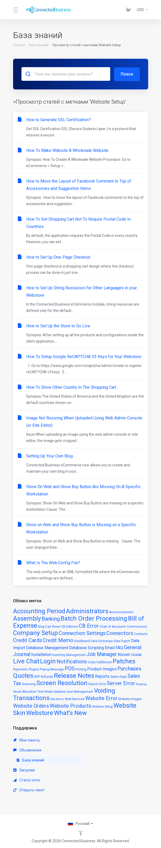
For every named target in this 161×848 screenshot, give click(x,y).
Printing (80, 669)
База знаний (38, 45)
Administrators (87, 611)
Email (110, 647)
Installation (41, 654)
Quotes (23, 675)
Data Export (122, 641)
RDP (37, 676)
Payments (20, 669)
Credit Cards (27, 640)
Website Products (70, 705)
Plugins (34, 669)
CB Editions (69, 626)
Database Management (47, 647)
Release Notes (74, 675)
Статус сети (26, 780)
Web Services (75, 699)
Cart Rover (52, 626)
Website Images (130, 699)
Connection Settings (82, 633)
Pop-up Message (52, 669)
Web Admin (57, 698)
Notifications (72, 661)
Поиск (127, 73)
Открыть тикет (29, 790)
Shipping (141, 683)
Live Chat (26, 661)
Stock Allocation (25, 691)
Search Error (97, 684)
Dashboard (82, 641)
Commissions (137, 626)
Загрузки (24, 770)
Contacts (140, 634)
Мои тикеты (26, 740)
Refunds (47, 676)
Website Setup (102, 706)
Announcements (121, 612)
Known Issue (130, 654)
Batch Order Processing (93, 618)
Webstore (39, 712)
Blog (41, 626)
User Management (79, 691)
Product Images (101, 668)
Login (48, 661)
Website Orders (31, 705)
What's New (70, 712)
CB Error (89, 625)
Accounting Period (39, 611)
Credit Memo (58, 640)
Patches (124, 661)
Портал (19, 45)
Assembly (27, 618)
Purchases (129, 668)
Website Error (101, 698)
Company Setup (35, 632)
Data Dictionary (102, 641)
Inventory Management (69, 655)
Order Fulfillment (100, 662)
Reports (102, 676)
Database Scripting (86, 647)
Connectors (119, 633)
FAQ (119, 647)
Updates (59, 691)
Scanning (29, 684)
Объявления (27, 750)
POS (70, 668)
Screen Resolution (61, 682)
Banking (51, 618)
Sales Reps (118, 676)
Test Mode (45, 691)
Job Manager (101, 654)
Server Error (121, 683)
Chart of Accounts (112, 626)
